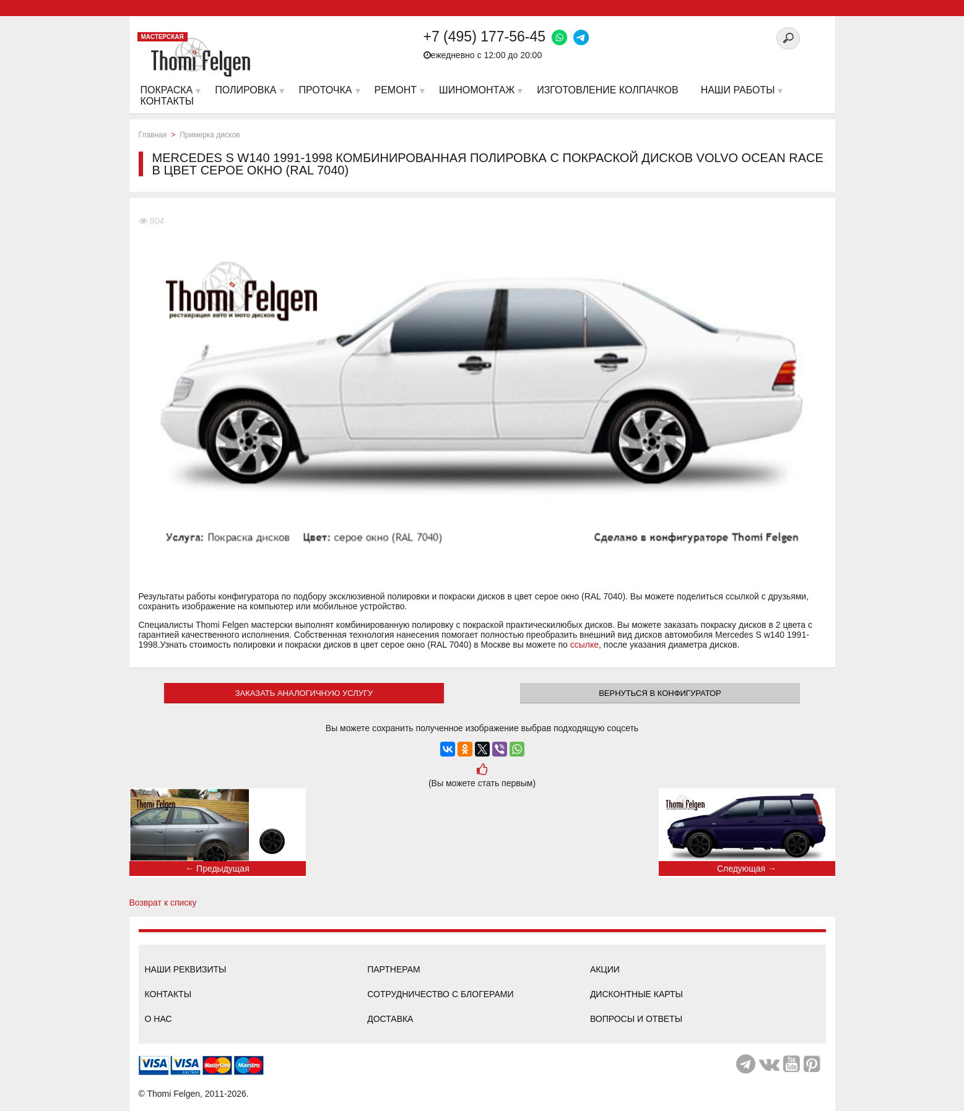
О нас (158, 1019)
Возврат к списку (163, 902)
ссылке (584, 645)
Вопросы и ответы (636, 1019)
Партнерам (393, 969)
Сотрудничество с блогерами (440, 994)
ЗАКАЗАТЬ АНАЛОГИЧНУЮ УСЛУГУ (304, 693)
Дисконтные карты (636, 994)
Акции (605, 969)
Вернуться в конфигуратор (660, 693)
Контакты (168, 994)
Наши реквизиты (186, 969)
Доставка (390, 1019)
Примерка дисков (210, 135)
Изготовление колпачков (607, 90)
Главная (153, 135)
